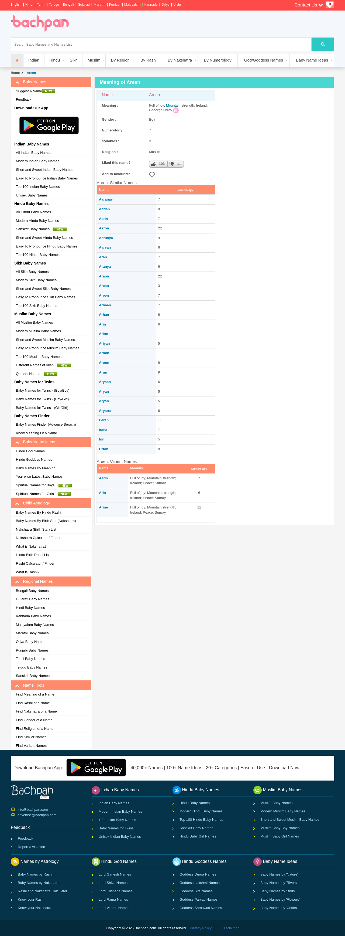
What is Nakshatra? (31, 546)
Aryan (104, 391)
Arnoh (104, 353)
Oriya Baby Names (30, 642)
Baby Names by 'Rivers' (278, 883)
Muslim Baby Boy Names (279, 828)
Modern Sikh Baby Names (36, 280)
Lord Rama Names (113, 899)
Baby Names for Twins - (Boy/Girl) (42, 399)
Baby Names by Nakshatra (39, 883)
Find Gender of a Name (34, 720)
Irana (103, 430)
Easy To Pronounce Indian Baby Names (47, 178)
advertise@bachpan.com (18, 814)
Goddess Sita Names (196, 891)
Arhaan (105, 305)
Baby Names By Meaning (36, 468)
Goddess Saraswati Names (201, 908)
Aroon (104, 363)
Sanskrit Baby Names (41, 229)
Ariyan (104, 343)
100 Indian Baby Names (117, 820)
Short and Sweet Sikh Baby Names (43, 289)
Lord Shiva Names (113, 883)
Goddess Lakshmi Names (200, 883)
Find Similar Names (31, 737)
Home (15, 73)
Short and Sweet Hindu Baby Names (44, 238)
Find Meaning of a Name (35, 694)
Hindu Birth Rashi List (33, 555)
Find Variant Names (31, 746)
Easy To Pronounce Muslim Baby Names (47, 348)
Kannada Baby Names (33, 616)
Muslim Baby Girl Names (279, 836)
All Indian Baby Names (33, 153)
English (16, 4)
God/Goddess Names (263, 60)
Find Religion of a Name (34, 729)
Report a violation (31, 847)
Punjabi (114, 4)
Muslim (94, 60)
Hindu (54, 60)
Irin (101, 439)
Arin (102, 324)
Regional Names (34, 581)
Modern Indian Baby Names (37, 161)
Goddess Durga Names (198, 874)
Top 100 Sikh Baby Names (36, 306)
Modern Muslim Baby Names (38, 331)
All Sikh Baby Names (32, 272)
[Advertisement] (173, 24)
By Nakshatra (180, 60)
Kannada (151, 4)
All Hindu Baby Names (33, 212)
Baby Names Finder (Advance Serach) (46, 424)
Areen (30, 73)
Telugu (54, 4)
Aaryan (105, 247)
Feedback (23, 99)
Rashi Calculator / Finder (35, 563)
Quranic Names (36, 374)
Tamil (41, 4)
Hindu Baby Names (195, 803)
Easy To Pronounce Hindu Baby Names (46, 246)
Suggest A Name (35, 91)
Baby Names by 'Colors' (279, 908)
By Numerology (218, 60)
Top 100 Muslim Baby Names (38, 357)
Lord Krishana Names (116, 891)
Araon (104, 276)
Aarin (103, 219)
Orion (103, 449)
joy (162, 105)
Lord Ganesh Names (115, 874)
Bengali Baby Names (32, 591)
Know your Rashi (31, 899)
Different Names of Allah (43, 365)
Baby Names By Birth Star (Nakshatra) (46, 521)
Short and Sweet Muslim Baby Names (45, 340)
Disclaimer (230, 928)
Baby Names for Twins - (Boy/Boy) (42, 390)
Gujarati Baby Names (32, 599)
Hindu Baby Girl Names (198, 836)
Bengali (68, 4)
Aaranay (106, 199)
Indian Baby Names (114, 803)
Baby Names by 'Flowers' (280, 899)
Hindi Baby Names (30, 608)
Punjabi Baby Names (32, 650)
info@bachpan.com (18, 809)
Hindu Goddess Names (34, 459)
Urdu (177, 4)
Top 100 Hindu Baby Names (38, 255)
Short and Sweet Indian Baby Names (44, 170)
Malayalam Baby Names (35, 625)
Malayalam (132, 4)
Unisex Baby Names (32, 195)
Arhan (104, 315)
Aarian (104, 209)
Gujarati (84, 4)
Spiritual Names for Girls (43, 494)
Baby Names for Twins (116, 828)
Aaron (104, 228)
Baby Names (30, 81)
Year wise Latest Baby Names (39, 476)
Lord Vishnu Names (114, 908)
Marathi (99, 4)
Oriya (165, 4)
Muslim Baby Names (276, 803)
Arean (104, 286)
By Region (120, 60)
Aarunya (106, 238)
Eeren (104, 420)
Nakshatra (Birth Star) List (36, 529)
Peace (154, 110)
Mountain (173, 105)
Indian (33, 60)
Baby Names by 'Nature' (279, 874)
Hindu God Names (30, 451)
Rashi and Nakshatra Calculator (42, 891)
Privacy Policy (201, 928)
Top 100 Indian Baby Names (38, 187)
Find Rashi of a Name (33, 703)
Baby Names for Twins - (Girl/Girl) (42, 408)
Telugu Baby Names (31, 667)
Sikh (74, 60)
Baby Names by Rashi (35, 874)
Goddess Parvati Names (199, 899)
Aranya (105, 266)
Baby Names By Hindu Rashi (38, 512)
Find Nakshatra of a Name (36, 711)
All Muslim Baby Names (34, 322)
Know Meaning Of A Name (36, 433)
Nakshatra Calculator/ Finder (38, 538)
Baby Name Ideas (312, 60)
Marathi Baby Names (32, 633)
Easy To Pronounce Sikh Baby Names (45, 297)
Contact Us (308, 5)
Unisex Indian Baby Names (120, 837)
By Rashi (148, 60)
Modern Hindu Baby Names (37, 221)
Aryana (105, 411)
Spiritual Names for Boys (44, 485)
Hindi (29, 4)
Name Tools (29, 685)
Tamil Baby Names (30, 659)
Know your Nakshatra (34, 908)
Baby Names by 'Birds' (277, 891)
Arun (103, 372)
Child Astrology (32, 503)
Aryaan (105, 382)
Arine (103, 334)
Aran (103, 257)
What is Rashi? (27, 572)
